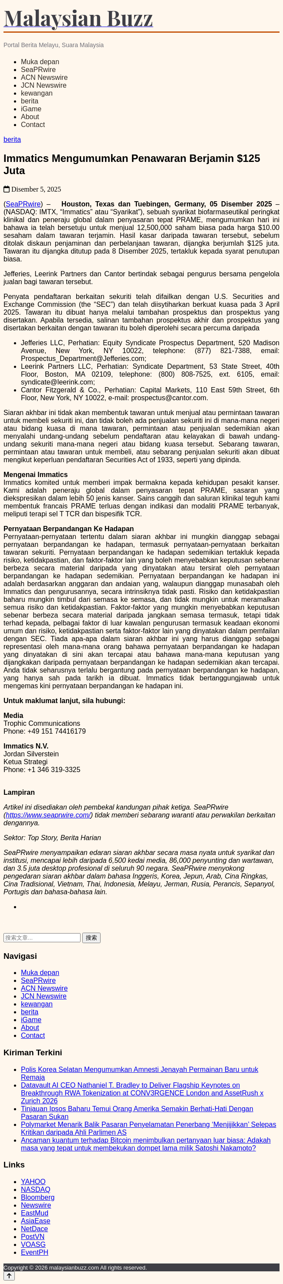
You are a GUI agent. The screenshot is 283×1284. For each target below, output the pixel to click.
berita (29, 101)
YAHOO (33, 1181)
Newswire (36, 1205)
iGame (31, 109)
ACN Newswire (44, 77)
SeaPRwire (38, 69)
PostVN (32, 1236)
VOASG (33, 1244)
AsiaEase (36, 1221)
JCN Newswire (44, 85)
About (30, 116)
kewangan (37, 93)
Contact (33, 124)
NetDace (34, 1229)
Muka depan (40, 61)
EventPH (34, 1252)
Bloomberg (37, 1197)
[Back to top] (9, 1276)
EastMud (34, 1213)
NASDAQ (36, 1189)
